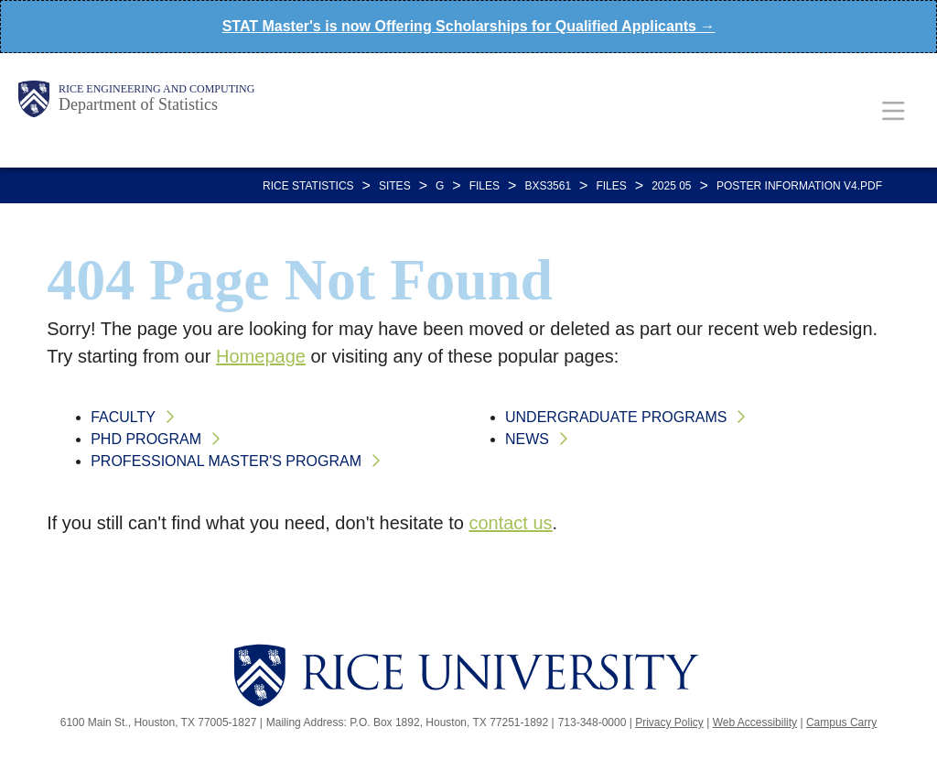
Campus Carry (841, 722)
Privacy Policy (669, 722)
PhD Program (146, 439)
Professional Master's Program (226, 461)
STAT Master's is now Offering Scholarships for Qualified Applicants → (469, 26)
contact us (510, 523)
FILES (484, 185)
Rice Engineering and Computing (156, 88)
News (527, 439)
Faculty (123, 417)
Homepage (261, 356)
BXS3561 (547, 185)
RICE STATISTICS (308, 185)
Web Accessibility (755, 722)
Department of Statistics (138, 104)
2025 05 (671, 185)
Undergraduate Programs (616, 417)
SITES (395, 185)
